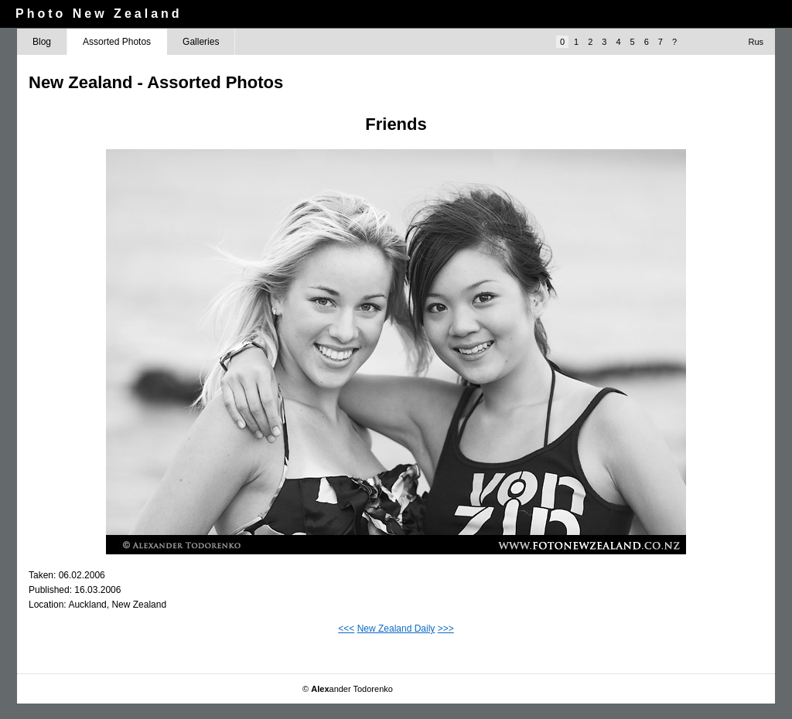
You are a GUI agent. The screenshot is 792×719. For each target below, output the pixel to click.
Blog (41, 41)
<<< (346, 628)
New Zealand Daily (396, 628)
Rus (755, 41)
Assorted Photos (117, 41)
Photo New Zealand (99, 13)
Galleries (201, 41)
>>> (446, 628)
